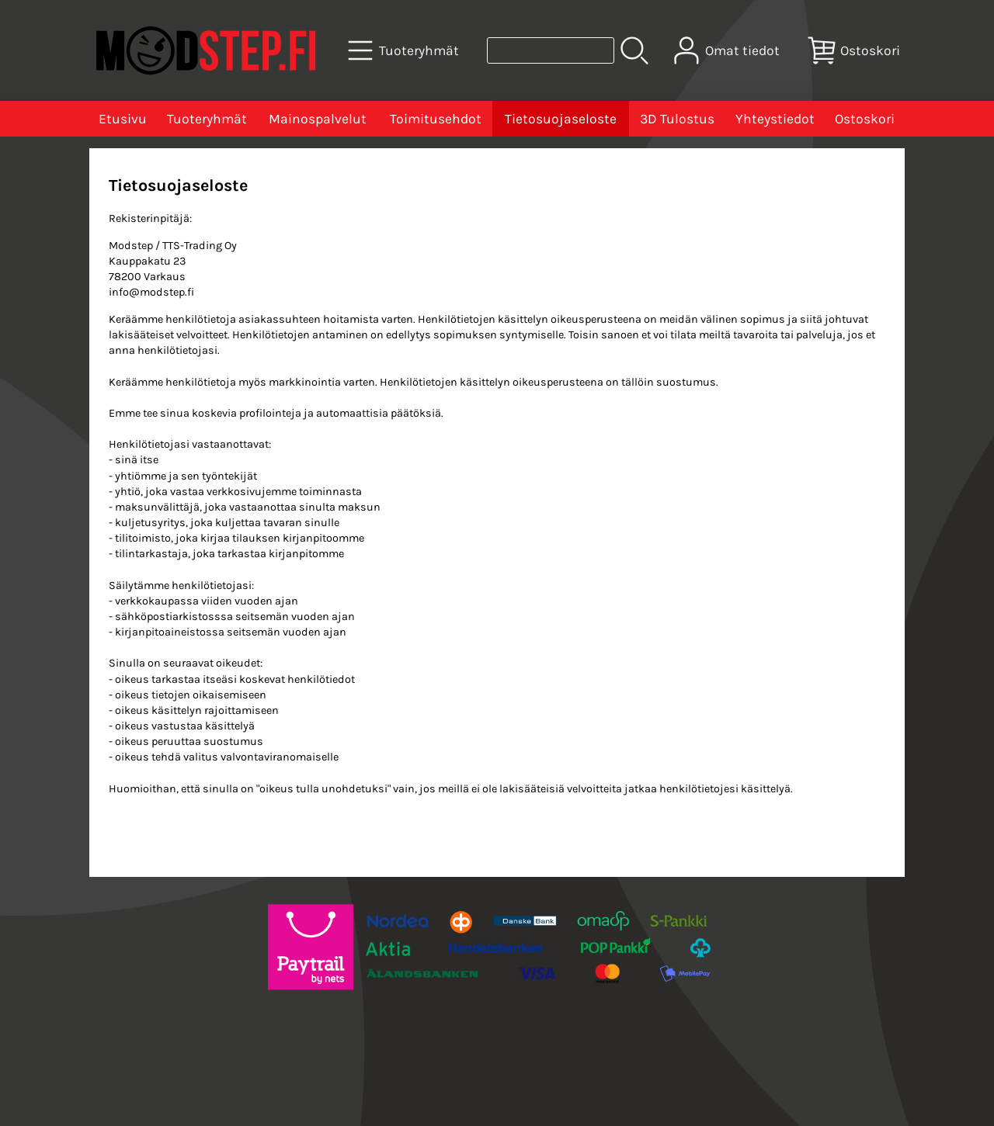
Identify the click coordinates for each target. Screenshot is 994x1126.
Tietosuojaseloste (561, 118)
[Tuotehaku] (550, 50)
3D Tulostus (677, 118)
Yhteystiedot (775, 118)
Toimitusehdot (435, 118)
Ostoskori (865, 118)
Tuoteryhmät (207, 118)
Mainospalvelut (318, 118)
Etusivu (123, 118)
